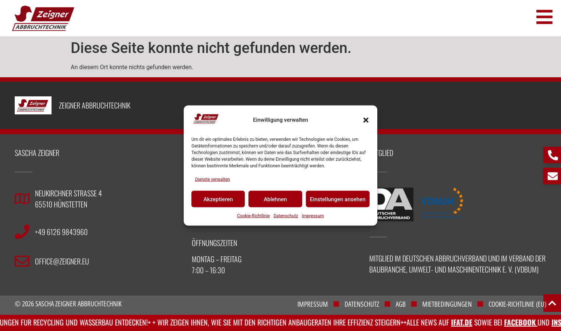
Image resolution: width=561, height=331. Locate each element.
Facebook (527, 322)
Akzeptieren (218, 199)
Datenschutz (286, 215)
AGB (401, 304)
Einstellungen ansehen (338, 199)
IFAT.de (468, 322)
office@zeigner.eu (62, 261)
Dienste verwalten (212, 179)
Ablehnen (275, 199)
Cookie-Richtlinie (253, 215)
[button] (366, 120)
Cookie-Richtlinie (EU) (517, 304)
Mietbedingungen (447, 304)
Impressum (313, 215)
